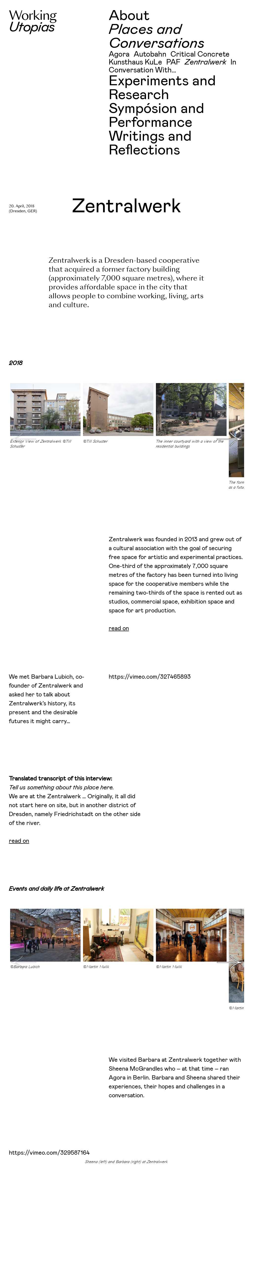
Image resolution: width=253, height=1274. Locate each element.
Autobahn (150, 54)
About (129, 16)
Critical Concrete (200, 54)
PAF (173, 62)
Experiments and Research (162, 88)
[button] (229, 439)
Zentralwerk (205, 62)
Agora (119, 54)
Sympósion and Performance (156, 116)
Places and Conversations (157, 36)
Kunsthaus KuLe (135, 62)
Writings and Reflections (150, 143)
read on (119, 628)
